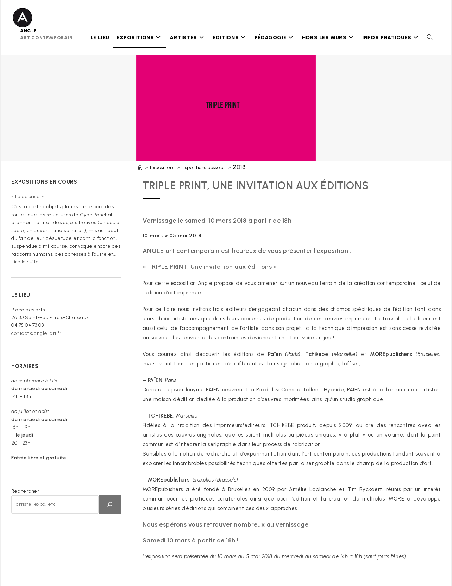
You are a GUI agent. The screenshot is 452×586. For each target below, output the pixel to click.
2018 (239, 167)
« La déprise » (27, 196)
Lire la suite (25, 262)
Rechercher (25, 491)
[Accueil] (140, 167)
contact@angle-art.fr (36, 333)
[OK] (110, 504)
